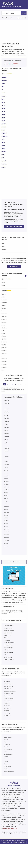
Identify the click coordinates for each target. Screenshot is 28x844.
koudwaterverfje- (8, 686)
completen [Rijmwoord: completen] (4, 316)
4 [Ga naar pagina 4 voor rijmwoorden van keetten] (12, 384)
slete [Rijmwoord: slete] (2, 130)
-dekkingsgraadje (9, 771)
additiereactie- (8, 693)
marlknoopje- (7, 705)
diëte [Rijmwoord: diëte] (2, 330)
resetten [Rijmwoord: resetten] (6, 548)
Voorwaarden (22, 842)
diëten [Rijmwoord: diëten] (3, 333)
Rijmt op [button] (4, 13)
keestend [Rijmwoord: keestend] (6, 489)
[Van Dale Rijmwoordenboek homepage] (8, 3)
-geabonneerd (8, 754)
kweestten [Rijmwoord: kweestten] (6, 448)
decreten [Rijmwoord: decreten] (3, 322)
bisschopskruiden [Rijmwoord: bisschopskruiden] (8, 630)
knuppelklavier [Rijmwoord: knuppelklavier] (8, 628)
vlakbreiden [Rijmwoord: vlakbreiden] (7, 638)
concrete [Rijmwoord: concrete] (3, 319)
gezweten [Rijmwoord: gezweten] (4, 358)
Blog (4, 842)
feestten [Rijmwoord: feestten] (6, 470)
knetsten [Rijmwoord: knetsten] (6, 504)
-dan (5, 751)
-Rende (6, 764)
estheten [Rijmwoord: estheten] (3, 339)
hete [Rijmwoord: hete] (2, 99)
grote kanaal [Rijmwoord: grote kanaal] (7, 633)
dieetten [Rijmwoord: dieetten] (3, 328)
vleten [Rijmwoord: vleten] (3, 145)
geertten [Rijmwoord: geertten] (6, 473)
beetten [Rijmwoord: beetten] (6, 409)
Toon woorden (14, 266)
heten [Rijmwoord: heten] (3, 102)
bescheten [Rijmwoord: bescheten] (4, 302)
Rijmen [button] (24, 13)
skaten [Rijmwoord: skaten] (3, 127)
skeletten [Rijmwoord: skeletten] (6, 451)
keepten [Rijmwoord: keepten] (6, 412)
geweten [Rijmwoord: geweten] (3, 353)
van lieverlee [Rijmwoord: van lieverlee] (7, 657)
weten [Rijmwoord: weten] (3, 158)
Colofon (15, 842)
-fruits (5, 739)
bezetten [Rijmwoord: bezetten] (6, 461)
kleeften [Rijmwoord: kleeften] (6, 492)
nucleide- (6, 681)
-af (4, 742)
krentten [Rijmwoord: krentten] (6, 523)
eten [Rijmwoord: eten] (2, 90)
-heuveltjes (7, 766)
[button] (26, 276)
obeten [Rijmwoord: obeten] (3, 370)
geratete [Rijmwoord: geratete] (3, 347)
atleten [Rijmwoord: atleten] (3, 297)
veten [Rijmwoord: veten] (3, 142)
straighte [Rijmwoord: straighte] (4, 133)
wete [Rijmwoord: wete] (3, 154)
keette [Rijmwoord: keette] (3, 282)
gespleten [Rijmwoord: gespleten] (4, 350)
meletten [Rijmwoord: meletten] (6, 540)
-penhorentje (7, 749)
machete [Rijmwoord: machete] (3, 364)
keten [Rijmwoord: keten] (3, 285)
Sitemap (9, 842)
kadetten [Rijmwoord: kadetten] (6, 481)
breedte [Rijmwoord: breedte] (3, 77)
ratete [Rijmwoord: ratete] (3, 121)
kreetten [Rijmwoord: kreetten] (6, 403)
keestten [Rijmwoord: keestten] (6, 400)
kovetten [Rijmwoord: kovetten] (6, 512)
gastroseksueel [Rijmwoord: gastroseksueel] (8, 652)
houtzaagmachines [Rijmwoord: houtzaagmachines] (9, 642)
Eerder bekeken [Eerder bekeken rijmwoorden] (6, 17)
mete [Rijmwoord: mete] (3, 105)
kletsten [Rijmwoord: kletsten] (6, 495)
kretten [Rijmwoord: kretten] (6, 424)
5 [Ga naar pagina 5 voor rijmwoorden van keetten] (15, 384)
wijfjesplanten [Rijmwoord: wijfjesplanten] (7, 650)
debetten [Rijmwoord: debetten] (6, 464)
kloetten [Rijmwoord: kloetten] (6, 498)
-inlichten (6, 744)
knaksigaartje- (8, 683)
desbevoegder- (8, 701)
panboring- (7, 688)
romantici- (6, 715)
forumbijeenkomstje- (9, 691)
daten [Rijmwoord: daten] (3, 83)
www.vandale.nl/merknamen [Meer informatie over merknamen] (9, 828)
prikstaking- (7, 713)
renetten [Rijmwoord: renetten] (6, 546)
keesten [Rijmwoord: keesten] (6, 421)
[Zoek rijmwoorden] (17, 13)
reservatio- (7, 708)
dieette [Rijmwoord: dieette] (3, 325)
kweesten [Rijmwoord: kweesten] (6, 534)
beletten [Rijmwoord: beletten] (6, 459)
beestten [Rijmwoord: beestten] (6, 456)
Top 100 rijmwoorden (14, 562)
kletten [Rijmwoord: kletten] (6, 415)
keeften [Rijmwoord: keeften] (6, 427)
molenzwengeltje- (8, 698)
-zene (5, 768)
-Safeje (6, 747)
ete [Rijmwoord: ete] (2, 87)
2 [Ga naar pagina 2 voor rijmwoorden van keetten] (7, 384)
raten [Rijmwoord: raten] (3, 117)
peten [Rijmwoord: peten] (3, 111)
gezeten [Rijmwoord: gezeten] (3, 356)
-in (4, 759)
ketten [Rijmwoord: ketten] (6, 440)
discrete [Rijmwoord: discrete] (3, 336)
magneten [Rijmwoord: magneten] (4, 367)
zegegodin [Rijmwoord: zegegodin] (6, 635)
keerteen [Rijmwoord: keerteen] (6, 487)
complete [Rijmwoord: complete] (4, 313)
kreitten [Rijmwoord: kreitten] (6, 520)
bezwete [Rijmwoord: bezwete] (3, 308)
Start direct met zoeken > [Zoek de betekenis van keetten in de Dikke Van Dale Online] (14, 226)
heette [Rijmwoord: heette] (3, 93)
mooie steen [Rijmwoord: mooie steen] (7, 640)
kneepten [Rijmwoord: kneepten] (6, 501)
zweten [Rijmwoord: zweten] (3, 167)
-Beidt (5, 756)
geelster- (6, 696)
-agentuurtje (7, 737)
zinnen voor (12, 64)
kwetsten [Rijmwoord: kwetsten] (6, 537)
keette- (3, 249)
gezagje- (6, 703)
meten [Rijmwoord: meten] (3, 108)
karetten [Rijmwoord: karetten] (6, 484)
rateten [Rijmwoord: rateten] (3, 124)
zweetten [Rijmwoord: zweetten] (4, 164)
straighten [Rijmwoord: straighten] (4, 136)
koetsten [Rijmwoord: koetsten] (6, 509)
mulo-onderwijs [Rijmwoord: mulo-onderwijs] (8, 647)
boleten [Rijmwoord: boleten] (3, 311)
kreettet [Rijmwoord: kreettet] (6, 518)
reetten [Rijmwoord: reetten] (6, 443)
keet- (3, 246)
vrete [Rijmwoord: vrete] (3, 148)
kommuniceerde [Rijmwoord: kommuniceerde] (8, 659)
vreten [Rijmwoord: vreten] (3, 151)
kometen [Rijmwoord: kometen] (3, 361)
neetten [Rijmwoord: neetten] (6, 433)
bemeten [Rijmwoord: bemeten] (3, 299)
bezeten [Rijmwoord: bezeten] (3, 305)
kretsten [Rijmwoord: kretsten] (6, 526)
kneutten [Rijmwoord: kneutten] (6, 506)
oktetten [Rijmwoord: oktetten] (6, 543)
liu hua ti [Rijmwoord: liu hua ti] (6, 654)
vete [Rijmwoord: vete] (2, 139)
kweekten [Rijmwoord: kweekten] (6, 532)
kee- (2, 243)
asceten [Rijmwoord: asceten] (3, 294)
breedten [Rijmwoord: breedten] (4, 80)
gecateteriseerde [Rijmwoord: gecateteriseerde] (8, 625)
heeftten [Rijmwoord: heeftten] (6, 478)
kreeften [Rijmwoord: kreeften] (6, 515)
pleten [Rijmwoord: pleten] (3, 114)
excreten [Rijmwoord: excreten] (3, 342)
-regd (5, 761)
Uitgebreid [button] (23, 18)
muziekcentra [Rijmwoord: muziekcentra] (7, 645)
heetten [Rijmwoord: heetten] (3, 96)
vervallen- (6, 710)
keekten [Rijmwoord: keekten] (6, 436)
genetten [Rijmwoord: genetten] (6, 475)
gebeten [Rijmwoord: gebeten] (3, 344)
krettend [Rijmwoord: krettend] (6, 529)
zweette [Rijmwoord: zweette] (3, 161)
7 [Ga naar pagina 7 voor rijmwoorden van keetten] (20, 384)
